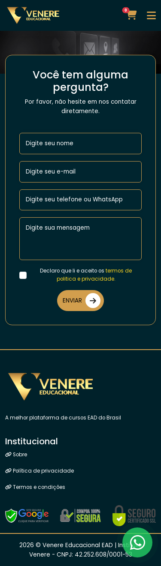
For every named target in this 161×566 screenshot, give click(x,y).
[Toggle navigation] (151, 15)
